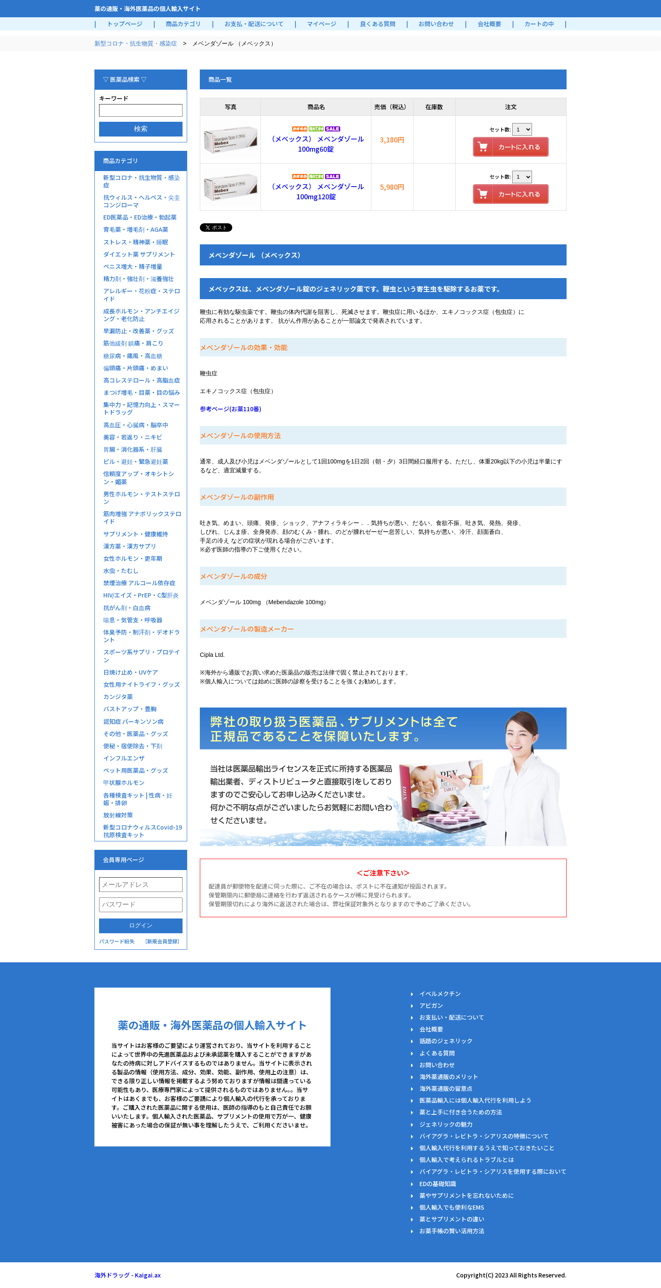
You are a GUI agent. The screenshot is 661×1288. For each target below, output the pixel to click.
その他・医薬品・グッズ (135, 733)
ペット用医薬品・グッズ (135, 770)
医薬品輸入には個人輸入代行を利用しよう (475, 1100)
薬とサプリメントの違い (451, 1219)
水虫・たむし (121, 570)
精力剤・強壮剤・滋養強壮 (138, 278)
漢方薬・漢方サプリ (129, 546)
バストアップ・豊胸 (129, 708)
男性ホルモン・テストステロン (141, 498)
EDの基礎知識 (437, 1183)
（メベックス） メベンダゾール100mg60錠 (316, 144)
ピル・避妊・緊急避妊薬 (135, 461)
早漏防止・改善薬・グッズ (138, 331)
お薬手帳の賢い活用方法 (451, 1230)
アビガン (431, 1005)
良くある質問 (377, 23)
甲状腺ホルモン (124, 782)
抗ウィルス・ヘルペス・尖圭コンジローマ (141, 201)
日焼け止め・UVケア (130, 672)
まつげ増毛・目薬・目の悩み (141, 392)
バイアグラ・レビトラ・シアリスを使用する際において (493, 1171)
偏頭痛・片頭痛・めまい (135, 368)
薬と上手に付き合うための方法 (460, 1112)
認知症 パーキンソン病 (133, 721)
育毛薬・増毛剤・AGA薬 (135, 229)
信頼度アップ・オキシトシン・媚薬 (138, 477)
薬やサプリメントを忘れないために (466, 1195)
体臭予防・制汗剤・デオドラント (141, 636)
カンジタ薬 (118, 696)
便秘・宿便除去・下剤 (132, 746)
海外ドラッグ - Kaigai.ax (127, 1275)
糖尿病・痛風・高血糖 (132, 355)
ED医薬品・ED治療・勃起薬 (140, 217)
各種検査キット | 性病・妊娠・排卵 (137, 799)
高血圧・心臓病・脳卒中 (135, 424)
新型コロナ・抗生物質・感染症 (135, 43)
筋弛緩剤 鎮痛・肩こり (133, 343)
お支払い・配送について (451, 1017)
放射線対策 (118, 815)
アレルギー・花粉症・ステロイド (141, 295)
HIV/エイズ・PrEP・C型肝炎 (141, 595)
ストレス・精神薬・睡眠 (135, 242)
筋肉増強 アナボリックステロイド (142, 517)
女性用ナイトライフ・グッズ (141, 684)
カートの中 (539, 23)
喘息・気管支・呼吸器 (132, 620)
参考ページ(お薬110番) (230, 408)
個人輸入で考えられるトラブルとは (466, 1159)
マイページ (321, 23)
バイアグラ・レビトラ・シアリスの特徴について (484, 1136)
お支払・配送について (254, 23)
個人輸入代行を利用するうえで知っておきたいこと (487, 1147)
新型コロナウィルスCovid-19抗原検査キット (142, 831)
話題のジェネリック (446, 1040)
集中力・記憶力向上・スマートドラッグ (141, 408)
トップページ (124, 23)
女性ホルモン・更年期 (132, 558)
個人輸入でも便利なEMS (451, 1207)
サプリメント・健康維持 (135, 534)
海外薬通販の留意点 (446, 1088)
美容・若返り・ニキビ (132, 437)
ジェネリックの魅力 (446, 1124)
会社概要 (489, 23)
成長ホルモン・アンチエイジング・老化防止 (141, 315)
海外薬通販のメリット (448, 1076)
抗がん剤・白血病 (126, 607)
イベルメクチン (440, 993)
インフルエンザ (124, 758)
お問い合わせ (436, 23)
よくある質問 (437, 1053)
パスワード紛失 (116, 941)
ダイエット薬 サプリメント (139, 254)
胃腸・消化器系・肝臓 (132, 449)
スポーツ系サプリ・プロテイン (141, 656)
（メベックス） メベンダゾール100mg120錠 (316, 191)
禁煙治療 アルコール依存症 (139, 582)
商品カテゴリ (183, 23)
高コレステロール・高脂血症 (141, 380)
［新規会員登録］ (162, 941)
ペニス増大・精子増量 (132, 266)
